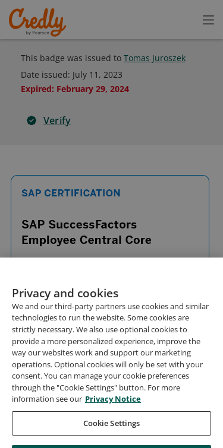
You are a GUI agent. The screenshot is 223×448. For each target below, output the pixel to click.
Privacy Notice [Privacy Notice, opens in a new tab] (113, 421)
